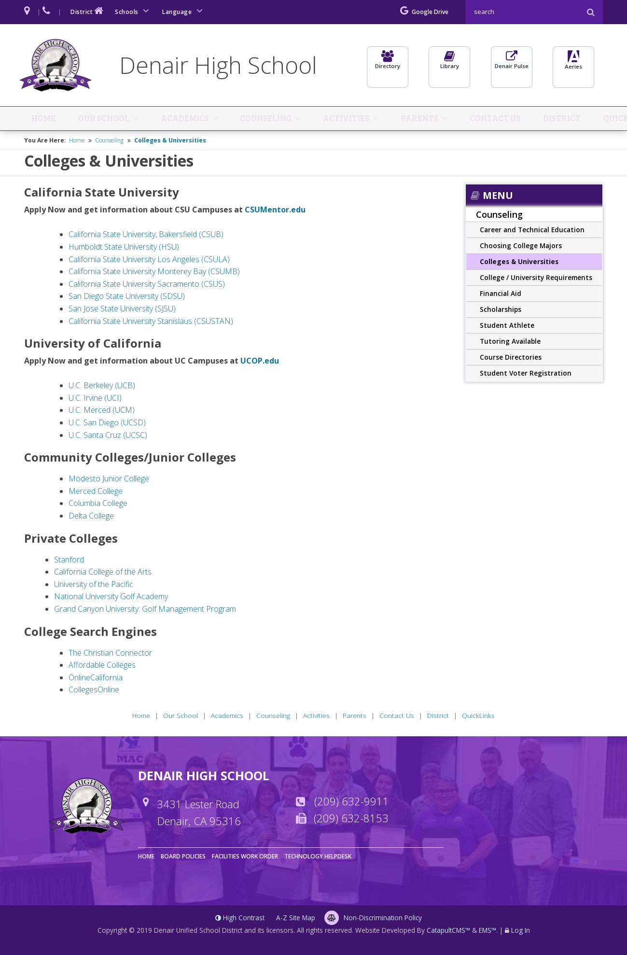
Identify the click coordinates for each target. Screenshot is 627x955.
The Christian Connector (110, 653)
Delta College (91, 517)
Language (184, 11)
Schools (134, 11)
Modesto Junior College (109, 480)
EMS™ (487, 931)
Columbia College (98, 504)
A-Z (295, 919)
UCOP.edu (259, 362)
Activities (330, 119)
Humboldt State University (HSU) (124, 248)
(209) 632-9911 (351, 802)
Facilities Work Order (245, 858)
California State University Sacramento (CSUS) (147, 285)
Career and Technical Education (532, 231)
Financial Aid (500, 294)
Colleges (83, 691)
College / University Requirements (536, 278)
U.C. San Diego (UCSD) (107, 424)
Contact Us (468, 119)
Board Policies (183, 858)
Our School (99, 119)
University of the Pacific (94, 585)
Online (79, 678)
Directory (387, 66)
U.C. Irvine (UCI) (95, 398)
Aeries (573, 67)
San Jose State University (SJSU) (122, 310)
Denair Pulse (511, 66)
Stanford (69, 560)
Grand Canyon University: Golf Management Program (145, 610)
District (87, 11)
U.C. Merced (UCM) (102, 411)
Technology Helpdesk (317, 858)
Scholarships (500, 310)
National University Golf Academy (111, 597)
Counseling (253, 119)
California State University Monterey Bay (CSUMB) (154, 272)
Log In (520, 931)
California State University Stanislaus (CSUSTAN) (151, 322)
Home (45, 119)
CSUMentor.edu (275, 211)
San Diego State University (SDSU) (127, 297)
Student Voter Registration (525, 374)
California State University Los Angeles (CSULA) (149, 260)
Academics (176, 119)
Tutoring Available (510, 342)
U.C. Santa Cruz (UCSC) (108, 436)
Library (449, 66)
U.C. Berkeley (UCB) (102, 386)
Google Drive (424, 12)
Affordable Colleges (102, 666)
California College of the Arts (103, 573)
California (106, 678)
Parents (398, 119)
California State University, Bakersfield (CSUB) (146, 235)
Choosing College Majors (521, 247)
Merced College (96, 492)
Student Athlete (507, 326)
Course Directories (511, 358)
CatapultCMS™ (448, 931)
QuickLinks (590, 119)
